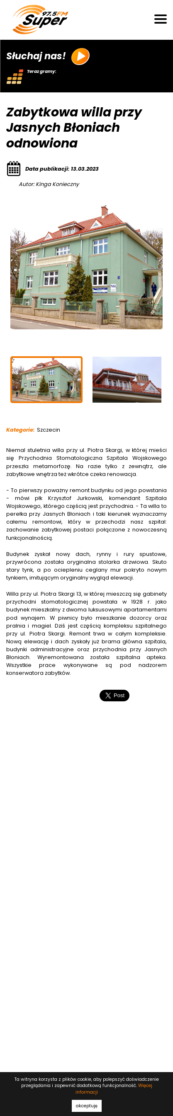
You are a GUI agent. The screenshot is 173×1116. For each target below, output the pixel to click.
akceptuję (86, 1106)
